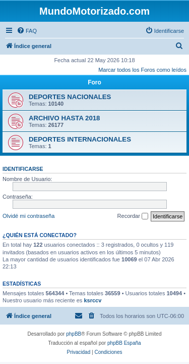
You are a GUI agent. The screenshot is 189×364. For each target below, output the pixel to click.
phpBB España (124, 343)
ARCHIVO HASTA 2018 (64, 118)
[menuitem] (27, 31)
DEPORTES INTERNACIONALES (80, 139)
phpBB (73, 334)
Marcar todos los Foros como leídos (142, 70)
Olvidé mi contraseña (28, 216)
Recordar (132, 216)
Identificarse (23, 169)
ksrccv (92, 300)
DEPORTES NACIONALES (70, 97)
